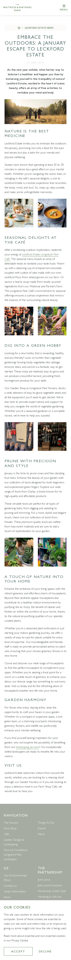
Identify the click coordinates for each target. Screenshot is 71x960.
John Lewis (44, 879)
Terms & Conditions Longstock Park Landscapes (15, 854)
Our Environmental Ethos (15, 877)
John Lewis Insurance (50, 885)
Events (42, 828)
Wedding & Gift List (49, 896)
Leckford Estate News (39, 27)
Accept (18, 951)
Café (6, 834)
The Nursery (11, 822)
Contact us (10, 885)
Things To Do (46, 822)
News (41, 834)
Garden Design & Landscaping (14, 841)
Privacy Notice (20, 940)
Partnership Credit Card (52, 891)
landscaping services (27, 747)
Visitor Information (15, 891)
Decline (45, 951)
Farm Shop (10, 828)
